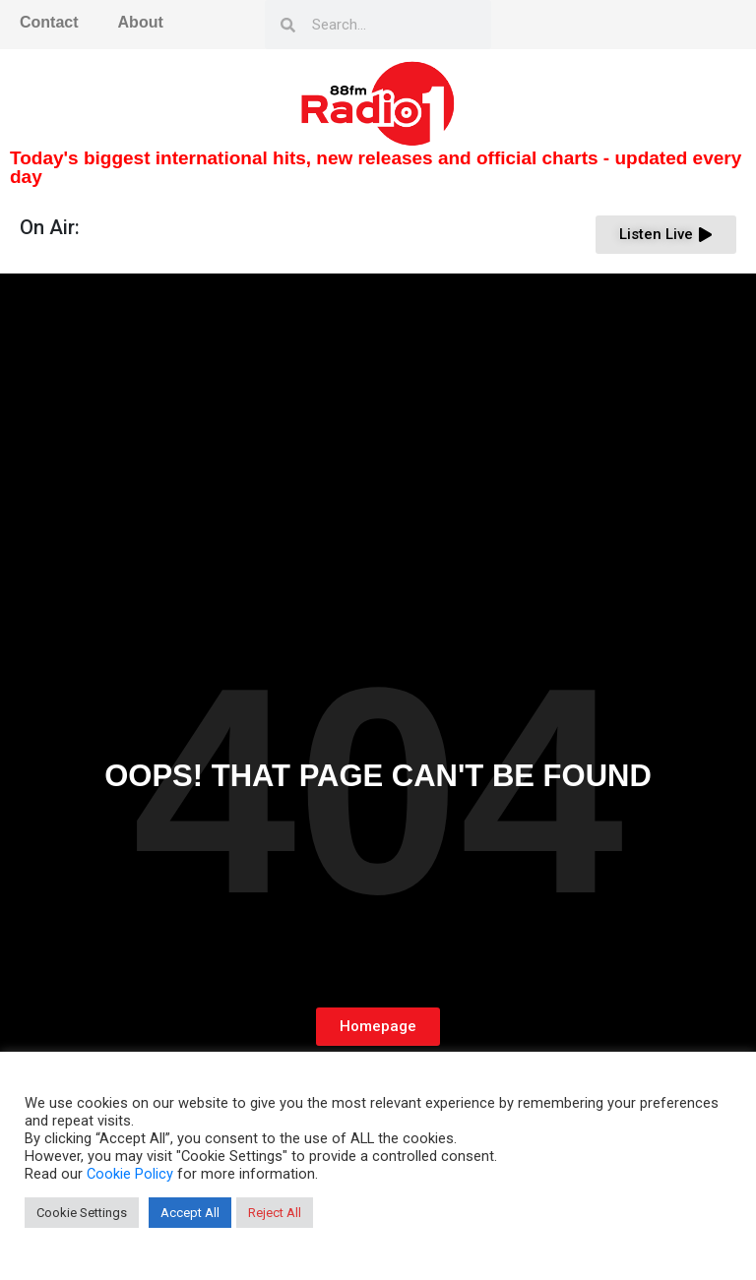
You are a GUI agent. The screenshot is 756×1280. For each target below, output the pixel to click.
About (140, 22)
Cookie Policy (130, 1174)
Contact (49, 22)
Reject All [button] (274, 1212)
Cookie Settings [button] (81, 1212)
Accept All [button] (190, 1212)
